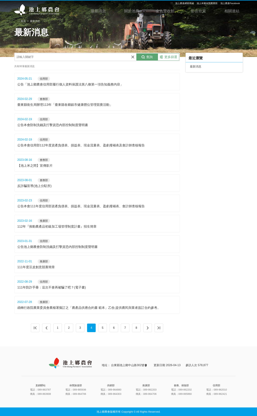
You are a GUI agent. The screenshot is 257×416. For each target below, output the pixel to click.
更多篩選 (168, 57)
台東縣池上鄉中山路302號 (129, 365)
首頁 (23, 21)
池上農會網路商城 (184, 3)
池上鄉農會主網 (37, 10)
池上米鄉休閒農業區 (207, 3)
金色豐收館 (165, 12)
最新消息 (98, 12)
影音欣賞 (198, 12)
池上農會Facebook (230, 3)
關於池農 (131, 12)
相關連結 (231, 12)
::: (171, 2)
